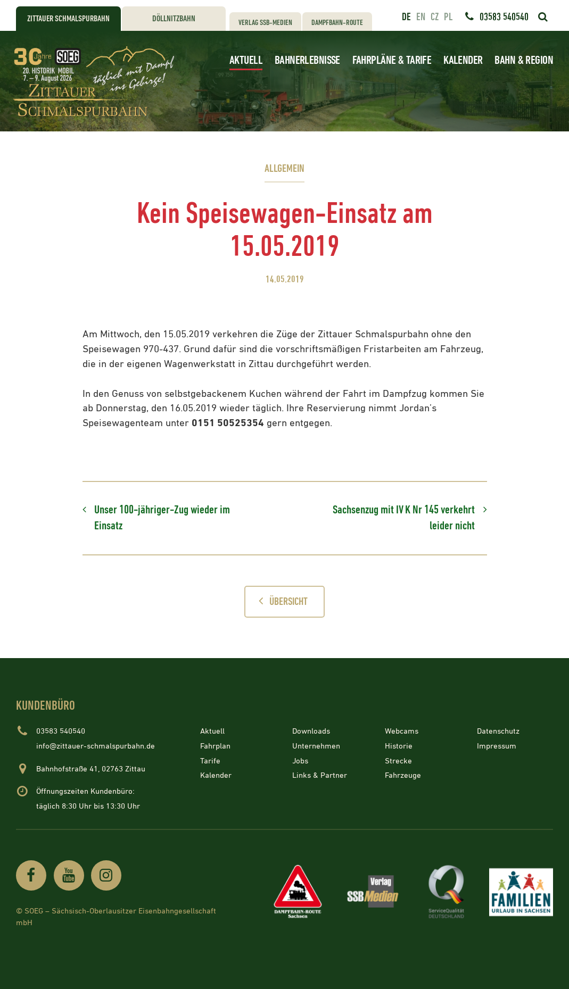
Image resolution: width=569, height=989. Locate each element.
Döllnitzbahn (173, 18)
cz (435, 17)
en (420, 17)
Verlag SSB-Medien (265, 23)
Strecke (398, 760)
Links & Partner (319, 775)
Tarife (210, 760)
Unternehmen (316, 746)
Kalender (462, 60)
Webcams (401, 731)
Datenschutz (498, 731)
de (406, 17)
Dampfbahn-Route (337, 23)
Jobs (300, 760)
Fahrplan (215, 746)
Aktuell (245, 60)
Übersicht (280, 601)
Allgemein (284, 168)
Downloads (311, 731)
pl (448, 17)
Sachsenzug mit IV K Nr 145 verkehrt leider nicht (404, 518)
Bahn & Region (523, 60)
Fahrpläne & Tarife (392, 60)
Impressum (496, 746)
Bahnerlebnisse (307, 60)
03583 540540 (504, 17)
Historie (399, 746)
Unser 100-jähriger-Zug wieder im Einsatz (162, 518)
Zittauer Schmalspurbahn (68, 18)
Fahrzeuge (403, 775)
